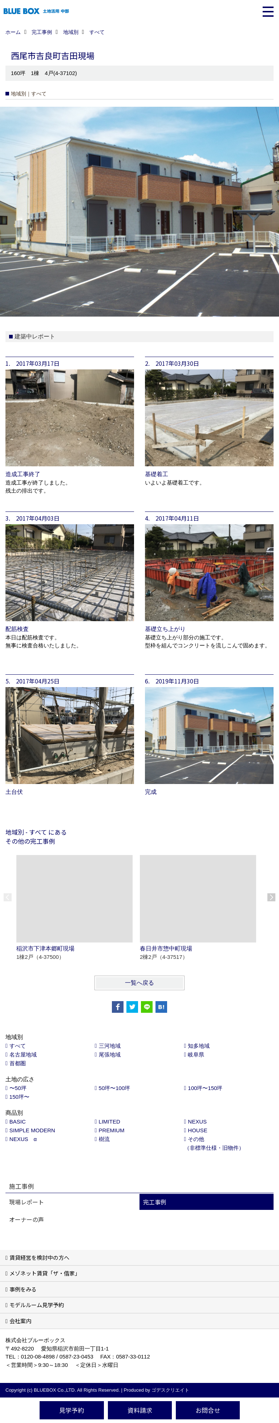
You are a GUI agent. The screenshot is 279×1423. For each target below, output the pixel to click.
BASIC (17, 1121)
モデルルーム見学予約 (36, 1305)
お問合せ (207, 1410)
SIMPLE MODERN (32, 1130)
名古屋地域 (23, 1054)
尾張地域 (110, 1054)
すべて (17, 1046)
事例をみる (23, 1289)
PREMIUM (112, 1130)
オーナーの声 (26, 1219)
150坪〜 (19, 1097)
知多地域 (199, 1046)
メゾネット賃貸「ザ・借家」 (44, 1273)
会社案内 (20, 1321)
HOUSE (197, 1130)
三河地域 (110, 1046)
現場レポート (26, 1201)
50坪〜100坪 (114, 1088)
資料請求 (140, 1410)
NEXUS (197, 1121)
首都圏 (17, 1063)
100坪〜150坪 (205, 1088)
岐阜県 (196, 1054)
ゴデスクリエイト (170, 1390)
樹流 (104, 1139)
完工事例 (154, 1201)
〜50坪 (18, 1088)
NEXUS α (23, 1139)
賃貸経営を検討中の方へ (39, 1257)
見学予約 (71, 1410)
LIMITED (109, 1121)
